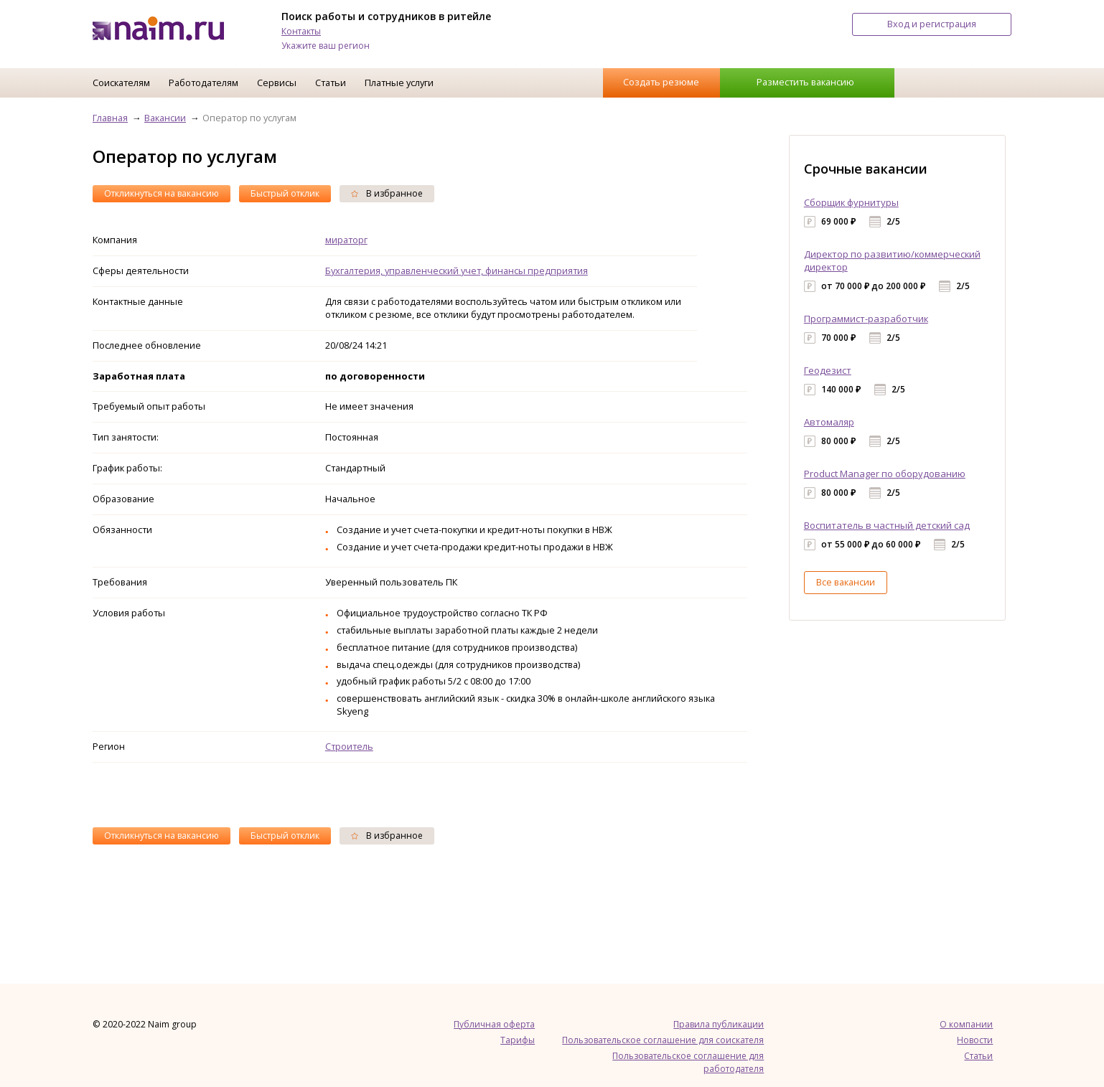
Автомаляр (829, 421)
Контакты (301, 31)
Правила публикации (718, 1024)
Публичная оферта (494, 1024)
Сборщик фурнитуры (851, 202)
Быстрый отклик (285, 193)
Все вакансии (845, 581)
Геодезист (827, 370)
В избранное (387, 193)
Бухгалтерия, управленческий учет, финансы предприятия (456, 270)
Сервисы (276, 82)
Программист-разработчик (866, 318)
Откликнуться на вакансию (161, 193)
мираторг (346, 239)
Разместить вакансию (805, 81)
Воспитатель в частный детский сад (887, 525)
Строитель (349, 746)
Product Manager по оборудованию (884, 473)
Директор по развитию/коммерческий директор (892, 260)
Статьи (330, 82)
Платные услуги (399, 82)
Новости (975, 1040)
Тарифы (517, 1040)
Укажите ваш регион (325, 45)
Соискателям (121, 82)
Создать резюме (661, 81)
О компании (966, 1024)
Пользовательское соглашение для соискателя (663, 1040)
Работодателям (203, 82)
